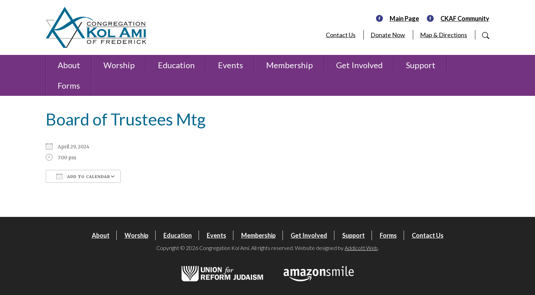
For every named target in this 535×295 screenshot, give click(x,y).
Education (176, 65)
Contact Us (341, 35)
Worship (119, 65)
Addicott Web (361, 248)
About (69, 65)
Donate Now (388, 35)
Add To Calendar (83, 176)
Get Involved (359, 65)
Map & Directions (443, 35)
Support (420, 65)
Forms (69, 85)
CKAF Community (464, 18)
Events (230, 65)
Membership (289, 65)
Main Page (404, 18)
